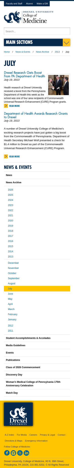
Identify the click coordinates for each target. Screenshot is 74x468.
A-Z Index (9, 435)
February (12, 314)
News (9, 175)
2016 (10, 241)
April (10, 304)
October (12, 273)
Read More (14, 105)
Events (10, 352)
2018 (10, 231)
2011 (10, 330)
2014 (10, 251)
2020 (10, 220)
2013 (57, 52)
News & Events (23, 52)
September (14, 278)
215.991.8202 (37, 464)
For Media (22, 435)
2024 (10, 200)
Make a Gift (42, 3)
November (13, 268)
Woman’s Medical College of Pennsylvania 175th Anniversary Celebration (33, 384)
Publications (13, 360)
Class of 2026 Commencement (23, 367)
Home (7, 52)
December (13, 263)
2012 (10, 325)
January (12, 319)
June (10, 293)
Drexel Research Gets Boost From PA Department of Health (24, 74)
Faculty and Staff (14, 3)
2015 (10, 246)
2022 (10, 210)
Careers (33, 435)
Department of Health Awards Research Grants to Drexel (35, 115)
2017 (10, 236)
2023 (10, 205)
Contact (61, 435)
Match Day (12, 392)
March (11, 309)
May (10, 299)
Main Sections (19, 42)
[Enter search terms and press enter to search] (37, 31)
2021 (10, 215)
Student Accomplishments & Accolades (28, 338)
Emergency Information (36, 441)
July (10, 288)
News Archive (42, 52)
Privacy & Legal (47, 435)
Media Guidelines (15, 345)
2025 (10, 195)
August (11, 283)
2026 (10, 189)
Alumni (29, 3)
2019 (10, 225)
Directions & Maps (13, 441)
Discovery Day (14, 374)
